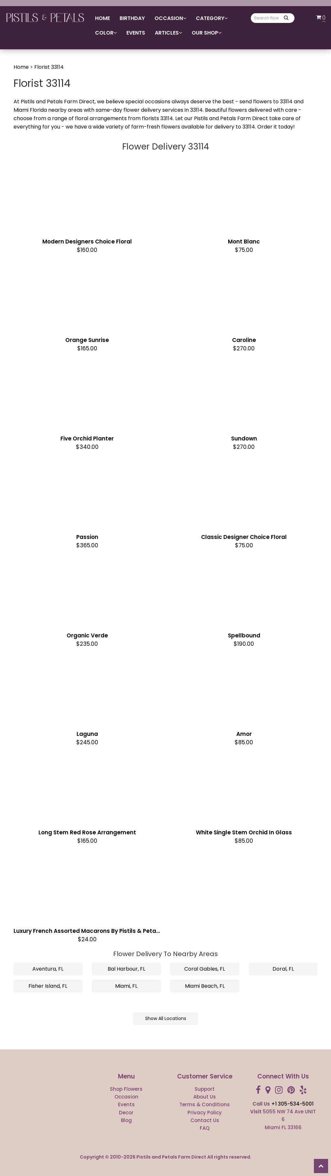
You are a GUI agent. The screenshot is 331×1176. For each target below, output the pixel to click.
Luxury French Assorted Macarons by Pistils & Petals (87, 931)
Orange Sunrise (87, 340)
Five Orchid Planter (87, 438)
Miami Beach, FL (205, 986)
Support (205, 1089)
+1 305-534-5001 (292, 1103)
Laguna (87, 734)
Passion (87, 537)
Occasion (126, 1096)
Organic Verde (87, 635)
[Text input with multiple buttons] (266, 18)
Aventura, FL (47, 969)
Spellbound (244, 635)
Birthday (132, 18)
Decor (126, 1112)
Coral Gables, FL (204, 969)
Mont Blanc (244, 241)
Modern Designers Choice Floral (87, 241)
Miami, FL (126, 986)
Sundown (244, 438)
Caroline (244, 340)
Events (135, 32)
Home (102, 18)
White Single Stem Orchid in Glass (244, 832)
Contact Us (204, 1120)
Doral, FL (283, 969)
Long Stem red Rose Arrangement (87, 832)
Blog (126, 1120)
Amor (244, 734)
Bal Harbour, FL (126, 969)
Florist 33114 (49, 67)
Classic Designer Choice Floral (244, 537)
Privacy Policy (204, 1112)
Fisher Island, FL (47, 986)
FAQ (204, 1128)
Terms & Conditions (204, 1104)
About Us (204, 1096)
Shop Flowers (126, 1089)
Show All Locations (165, 1018)
